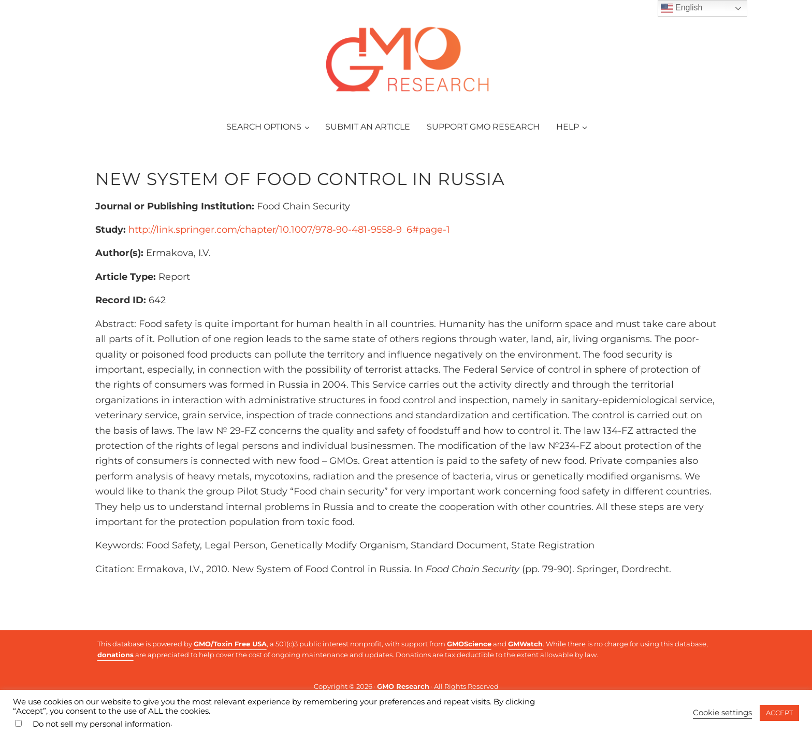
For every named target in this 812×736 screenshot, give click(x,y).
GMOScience (469, 644)
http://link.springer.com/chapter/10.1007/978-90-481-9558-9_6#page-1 (289, 232)
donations (115, 654)
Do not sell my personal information (101, 724)
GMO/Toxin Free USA (230, 644)
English (682, 8)
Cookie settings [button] (722, 712)
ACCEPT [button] (779, 713)
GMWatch (525, 644)
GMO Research (403, 686)
